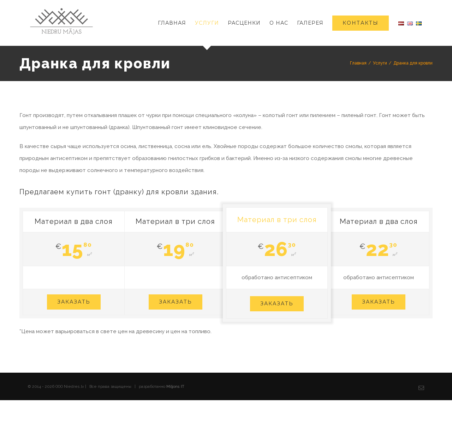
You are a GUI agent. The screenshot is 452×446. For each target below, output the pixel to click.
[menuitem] (176, 23)
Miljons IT (175, 386)
